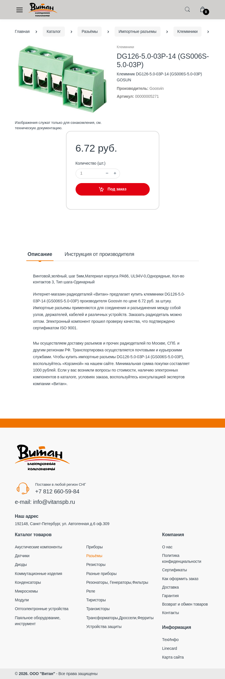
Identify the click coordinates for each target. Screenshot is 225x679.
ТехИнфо (170, 639)
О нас (167, 547)
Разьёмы (94, 555)
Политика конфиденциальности (181, 558)
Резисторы (96, 564)
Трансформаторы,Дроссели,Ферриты (120, 618)
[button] (187, 9)
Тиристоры (96, 600)
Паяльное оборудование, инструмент (38, 621)
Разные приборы (101, 573)
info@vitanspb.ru (54, 502)
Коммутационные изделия (38, 573)
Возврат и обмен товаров (185, 604)
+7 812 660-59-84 (57, 491)
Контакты (170, 612)
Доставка (170, 587)
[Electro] (43, 9)
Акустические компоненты (38, 547)
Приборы (94, 547)
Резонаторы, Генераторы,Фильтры (117, 582)
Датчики (22, 555)
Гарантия (170, 595)
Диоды (21, 564)
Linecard (169, 648)
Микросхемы (26, 591)
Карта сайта (173, 657)
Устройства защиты (104, 626)
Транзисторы (98, 608)
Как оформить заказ (180, 578)
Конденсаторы (28, 582)
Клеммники (125, 47)
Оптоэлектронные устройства (41, 608)
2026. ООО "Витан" (37, 673)
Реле (90, 591)
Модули (22, 600)
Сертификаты (174, 570)
